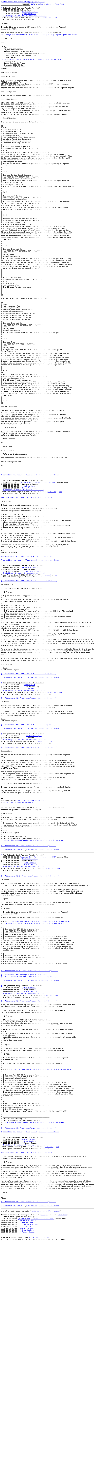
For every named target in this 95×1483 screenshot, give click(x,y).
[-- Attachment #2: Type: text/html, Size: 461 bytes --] (28, 867)
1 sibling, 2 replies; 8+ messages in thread (24, 1036)
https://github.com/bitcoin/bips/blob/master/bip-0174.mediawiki (39, 1102)
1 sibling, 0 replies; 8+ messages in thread (24, 1187)
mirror (53, 5)
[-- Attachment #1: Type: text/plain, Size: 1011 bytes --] (29, 595)
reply (19, 569)
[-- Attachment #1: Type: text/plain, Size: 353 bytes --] (28, 835)
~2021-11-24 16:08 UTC (41, 1447)
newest (57, 1447)
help (37, 5)
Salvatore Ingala (30, 14)
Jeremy (31, 823)
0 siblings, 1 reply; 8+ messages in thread (24, 686)
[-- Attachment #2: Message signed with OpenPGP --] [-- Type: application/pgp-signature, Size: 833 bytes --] (28, 1166)
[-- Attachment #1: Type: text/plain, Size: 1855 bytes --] (29, 695)
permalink (47, 20)
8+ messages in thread (49, 569)
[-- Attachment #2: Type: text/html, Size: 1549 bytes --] (28, 666)
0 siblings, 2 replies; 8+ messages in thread (24, 18)
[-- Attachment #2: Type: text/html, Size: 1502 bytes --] (28, 1437)
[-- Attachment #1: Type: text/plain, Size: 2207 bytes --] (29, 1196)
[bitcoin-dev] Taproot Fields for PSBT (38, 577)
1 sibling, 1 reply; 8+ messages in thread (23, 586)
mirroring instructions (39, 1478)
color (44, 5)
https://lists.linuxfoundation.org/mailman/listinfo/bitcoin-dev (33, 1005)
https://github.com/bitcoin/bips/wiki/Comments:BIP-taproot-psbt (31, 70)
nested (34, 569)
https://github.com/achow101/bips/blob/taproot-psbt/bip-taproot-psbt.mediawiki (39, 41)
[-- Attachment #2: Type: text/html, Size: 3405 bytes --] (28, 1349)
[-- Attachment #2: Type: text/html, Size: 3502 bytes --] (28, 1011)
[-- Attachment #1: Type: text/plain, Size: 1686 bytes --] (29, 893)
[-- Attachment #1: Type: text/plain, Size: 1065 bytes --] (29, 1377)
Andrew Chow (29, 582)
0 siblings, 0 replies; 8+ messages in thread (24, 884)
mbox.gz (44, 1451)
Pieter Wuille (30, 1033)
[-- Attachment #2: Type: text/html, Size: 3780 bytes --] (28, 806)
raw (55, 20)
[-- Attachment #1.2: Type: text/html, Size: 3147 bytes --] (29, 1161)
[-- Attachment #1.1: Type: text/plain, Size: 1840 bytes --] (30, 1047)
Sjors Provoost (29, 16)
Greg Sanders (30, 1031)
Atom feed (63, 5)
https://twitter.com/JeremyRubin (30, 957)
